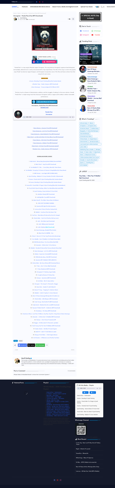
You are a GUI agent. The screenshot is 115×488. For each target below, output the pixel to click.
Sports (82, 162)
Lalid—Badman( (42, 227)
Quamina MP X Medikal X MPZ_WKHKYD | (46, 260)
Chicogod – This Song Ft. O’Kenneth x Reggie (46, 284)
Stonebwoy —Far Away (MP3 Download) (46, 310)
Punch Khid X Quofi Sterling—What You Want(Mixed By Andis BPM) (46, 188)
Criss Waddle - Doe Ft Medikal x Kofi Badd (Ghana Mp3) (46, 239)
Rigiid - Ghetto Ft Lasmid (83, 449)
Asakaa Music (95, 128)
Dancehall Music (84, 133)
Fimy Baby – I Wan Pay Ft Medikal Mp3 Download (89, 177)
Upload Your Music (87, 7)
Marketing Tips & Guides (87, 149)
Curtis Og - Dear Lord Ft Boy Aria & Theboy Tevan (88, 443)
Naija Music (97, 152)
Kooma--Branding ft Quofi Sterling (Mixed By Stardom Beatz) (45, 81)
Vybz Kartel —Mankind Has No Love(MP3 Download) (46, 304)
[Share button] (46, 345)
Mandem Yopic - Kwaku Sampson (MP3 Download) (45, 84)
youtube (97, 35)
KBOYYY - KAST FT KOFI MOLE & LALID (46, 331)
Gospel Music (93, 139)
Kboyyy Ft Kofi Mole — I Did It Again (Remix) (46, 334)
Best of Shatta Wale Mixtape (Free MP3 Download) (93, 109)
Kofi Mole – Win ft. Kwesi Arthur (46, 281)
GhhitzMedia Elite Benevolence (40, 7)
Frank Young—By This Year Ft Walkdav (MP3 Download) (46, 325)
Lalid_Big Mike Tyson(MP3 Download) (46, 197)
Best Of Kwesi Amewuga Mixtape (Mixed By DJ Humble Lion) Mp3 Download (94, 70)
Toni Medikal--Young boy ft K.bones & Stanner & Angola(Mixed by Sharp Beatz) (46, 170)
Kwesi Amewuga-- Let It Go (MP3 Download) (46, 251)
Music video (89, 152)
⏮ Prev (85, 392)
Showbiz (82, 160)
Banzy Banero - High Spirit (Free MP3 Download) (45, 140)
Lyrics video (83, 147)
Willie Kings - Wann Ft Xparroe (84, 457)
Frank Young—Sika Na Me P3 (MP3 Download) (46, 301)
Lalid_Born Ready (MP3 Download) (45, 194)
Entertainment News (86, 136)
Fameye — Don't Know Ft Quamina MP (46, 319)
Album (91, 123)
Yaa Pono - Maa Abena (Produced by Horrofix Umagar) (46, 215)
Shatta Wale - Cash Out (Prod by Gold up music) (46, 218)
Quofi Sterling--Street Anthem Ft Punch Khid (45, 191)
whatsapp (97, 31)
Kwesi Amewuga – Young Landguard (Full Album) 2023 (45, 87)
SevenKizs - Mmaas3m (82, 453)
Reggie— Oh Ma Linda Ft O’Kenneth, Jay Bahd (46, 322)
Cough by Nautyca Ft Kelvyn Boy (46, 275)
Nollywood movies (90, 154)
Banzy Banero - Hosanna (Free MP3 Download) (45, 128)
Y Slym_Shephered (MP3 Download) (46, 269)
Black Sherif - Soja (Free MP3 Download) (46, 164)
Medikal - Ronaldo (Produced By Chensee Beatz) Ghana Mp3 (46, 248)
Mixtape (98, 149)
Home (15, 13)
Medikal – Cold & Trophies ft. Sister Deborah (46, 293)
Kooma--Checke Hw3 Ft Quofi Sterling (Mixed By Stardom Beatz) (45, 179)
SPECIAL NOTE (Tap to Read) (91, 17)
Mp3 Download (50, 227)
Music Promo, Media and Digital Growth (65, 7)
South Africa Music (92, 160)
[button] (97, 7)
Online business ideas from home (89, 157)
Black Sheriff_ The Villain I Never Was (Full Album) (46, 200)
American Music (84, 128)
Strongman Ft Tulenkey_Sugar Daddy (46, 272)
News (81, 154)
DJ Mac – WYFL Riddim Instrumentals (86, 462)
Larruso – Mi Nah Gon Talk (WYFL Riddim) (87, 471)
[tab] (25, 7)
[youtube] (39, 2)
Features (25, 7)
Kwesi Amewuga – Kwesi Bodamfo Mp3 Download (93, 80)
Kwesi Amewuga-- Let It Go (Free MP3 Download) (45, 131)
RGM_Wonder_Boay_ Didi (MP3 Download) (46, 257)
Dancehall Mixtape (93, 131)
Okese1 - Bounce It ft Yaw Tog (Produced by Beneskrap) (46, 236)
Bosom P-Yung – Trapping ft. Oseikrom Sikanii (46, 289)
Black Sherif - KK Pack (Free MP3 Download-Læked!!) (45, 146)
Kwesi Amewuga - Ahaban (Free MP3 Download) (45, 143)
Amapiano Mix (92, 126)
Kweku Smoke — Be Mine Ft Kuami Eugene (46, 328)
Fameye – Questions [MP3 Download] (46, 278)
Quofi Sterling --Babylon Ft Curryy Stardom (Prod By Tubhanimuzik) (46, 176)
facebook (86, 31)
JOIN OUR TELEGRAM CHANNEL (46, 203)
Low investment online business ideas (89, 144)
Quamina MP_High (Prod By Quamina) (46, 206)
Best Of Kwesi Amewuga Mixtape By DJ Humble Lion (46, 295)
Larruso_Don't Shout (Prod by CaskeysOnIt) (46, 209)
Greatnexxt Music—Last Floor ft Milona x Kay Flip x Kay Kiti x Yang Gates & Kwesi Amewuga (46, 313)
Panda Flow (48, 112)
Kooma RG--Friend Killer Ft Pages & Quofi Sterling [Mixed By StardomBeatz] (46, 185)
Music (19, 13)
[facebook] (36, 2)
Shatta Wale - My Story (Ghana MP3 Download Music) (46, 263)
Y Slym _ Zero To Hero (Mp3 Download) (46, 266)
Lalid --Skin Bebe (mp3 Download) (45, 221)
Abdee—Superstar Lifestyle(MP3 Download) (46, 254)
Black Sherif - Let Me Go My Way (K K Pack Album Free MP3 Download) (45, 137)
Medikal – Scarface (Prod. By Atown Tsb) (46, 212)
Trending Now (89, 162)
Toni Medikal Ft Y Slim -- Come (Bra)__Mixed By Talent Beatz (46, 167)
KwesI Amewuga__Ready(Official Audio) (46, 230)
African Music (84, 123)
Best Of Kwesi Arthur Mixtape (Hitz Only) (87, 466)
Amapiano (83, 126)
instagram (85, 35)
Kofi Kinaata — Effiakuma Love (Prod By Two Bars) (46, 337)
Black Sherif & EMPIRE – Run (46, 233)
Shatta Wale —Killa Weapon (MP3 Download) (46, 298)
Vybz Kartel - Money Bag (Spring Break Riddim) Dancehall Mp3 (45, 161)
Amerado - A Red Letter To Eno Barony (46, 245)
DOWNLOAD (44, 107)
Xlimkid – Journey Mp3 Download (94, 99)
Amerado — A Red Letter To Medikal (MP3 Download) (46, 316)
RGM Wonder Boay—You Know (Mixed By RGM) (46, 242)
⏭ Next (93, 392)
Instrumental (83, 141)
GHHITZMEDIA (18, 7)
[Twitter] (31, 345)
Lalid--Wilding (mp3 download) (46, 224)
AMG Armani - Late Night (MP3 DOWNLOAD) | (45, 173)
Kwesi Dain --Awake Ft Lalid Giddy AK (46, 287)
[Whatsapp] (40, 345)
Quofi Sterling (25, 358)
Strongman (49, 114)
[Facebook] (22, 345)
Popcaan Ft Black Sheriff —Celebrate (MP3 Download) (46, 307)
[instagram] (43, 2)
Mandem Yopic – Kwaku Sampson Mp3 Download (94, 90)
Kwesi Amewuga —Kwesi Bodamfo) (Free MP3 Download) (45, 134)
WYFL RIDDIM (83, 165)
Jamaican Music (94, 141)
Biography (83, 131)
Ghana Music (83, 139)
